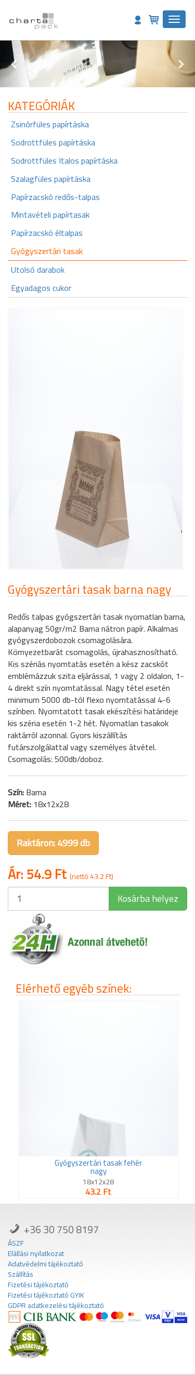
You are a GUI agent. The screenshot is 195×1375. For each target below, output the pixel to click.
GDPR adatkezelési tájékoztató (56, 1305)
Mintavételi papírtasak (50, 214)
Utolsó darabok (37, 269)
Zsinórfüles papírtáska (50, 124)
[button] (14, 64)
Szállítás (20, 1274)
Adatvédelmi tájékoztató (45, 1264)
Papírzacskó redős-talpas (55, 197)
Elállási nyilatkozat (36, 1253)
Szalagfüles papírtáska (50, 178)
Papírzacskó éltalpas (47, 233)
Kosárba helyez (148, 898)
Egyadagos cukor (41, 288)
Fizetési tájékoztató (38, 1284)
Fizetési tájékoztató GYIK (46, 1295)
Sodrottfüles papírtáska (53, 142)
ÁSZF (16, 1243)
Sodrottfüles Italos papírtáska (64, 160)
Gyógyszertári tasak (47, 251)
